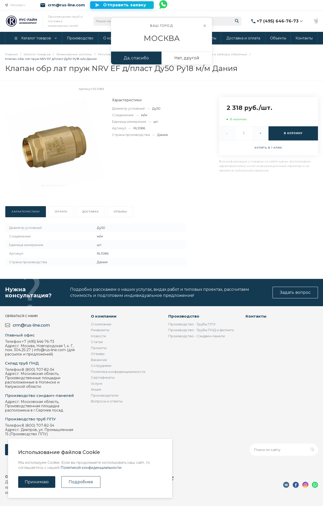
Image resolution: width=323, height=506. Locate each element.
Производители (104, 395)
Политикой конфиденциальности (91, 467)
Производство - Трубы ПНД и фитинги (201, 330)
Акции (96, 389)
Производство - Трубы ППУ (192, 324)
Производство (183, 316)
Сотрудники (101, 366)
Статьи (97, 342)
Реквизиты (100, 330)
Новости (98, 336)
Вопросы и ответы (107, 401)
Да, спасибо (136, 58)
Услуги (96, 383)
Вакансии (99, 360)
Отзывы (97, 354)
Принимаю (37, 481)
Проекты (98, 348)
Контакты (256, 316)
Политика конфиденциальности (118, 372)
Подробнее (81, 481)
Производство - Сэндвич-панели (196, 336)
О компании (104, 316)
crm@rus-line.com (66, 5)
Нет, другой (186, 58)
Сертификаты (103, 377)
